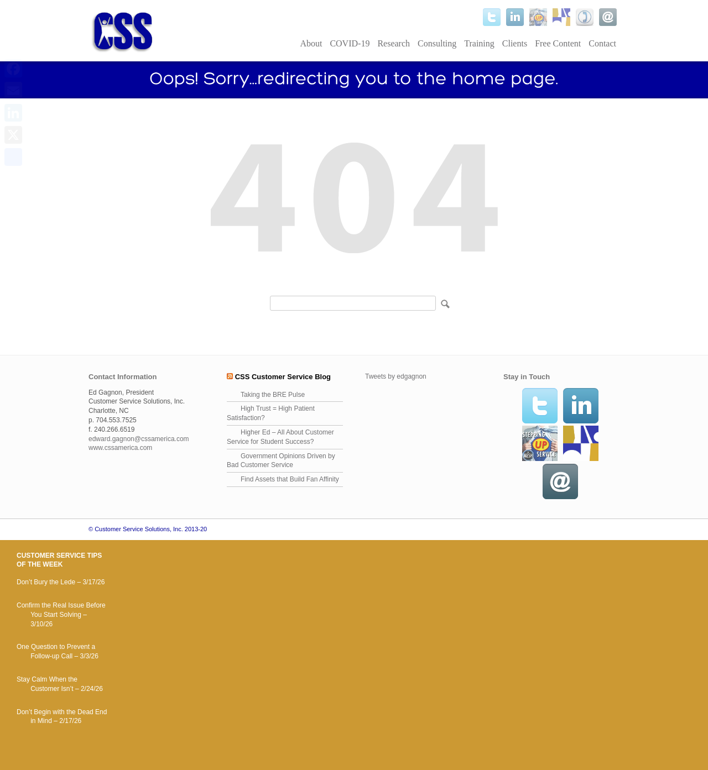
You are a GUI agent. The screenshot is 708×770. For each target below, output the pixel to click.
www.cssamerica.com (120, 448)
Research (393, 43)
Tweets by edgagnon (395, 376)
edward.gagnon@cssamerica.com (138, 439)
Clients (514, 43)
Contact (602, 43)
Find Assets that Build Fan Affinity (290, 479)
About (311, 43)
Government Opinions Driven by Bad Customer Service (281, 460)
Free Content (558, 43)
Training (479, 43)
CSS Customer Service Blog (283, 377)
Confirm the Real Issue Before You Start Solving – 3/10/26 (61, 614)
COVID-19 (349, 43)
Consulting (437, 43)
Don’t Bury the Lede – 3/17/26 (61, 582)
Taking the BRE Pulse (273, 395)
